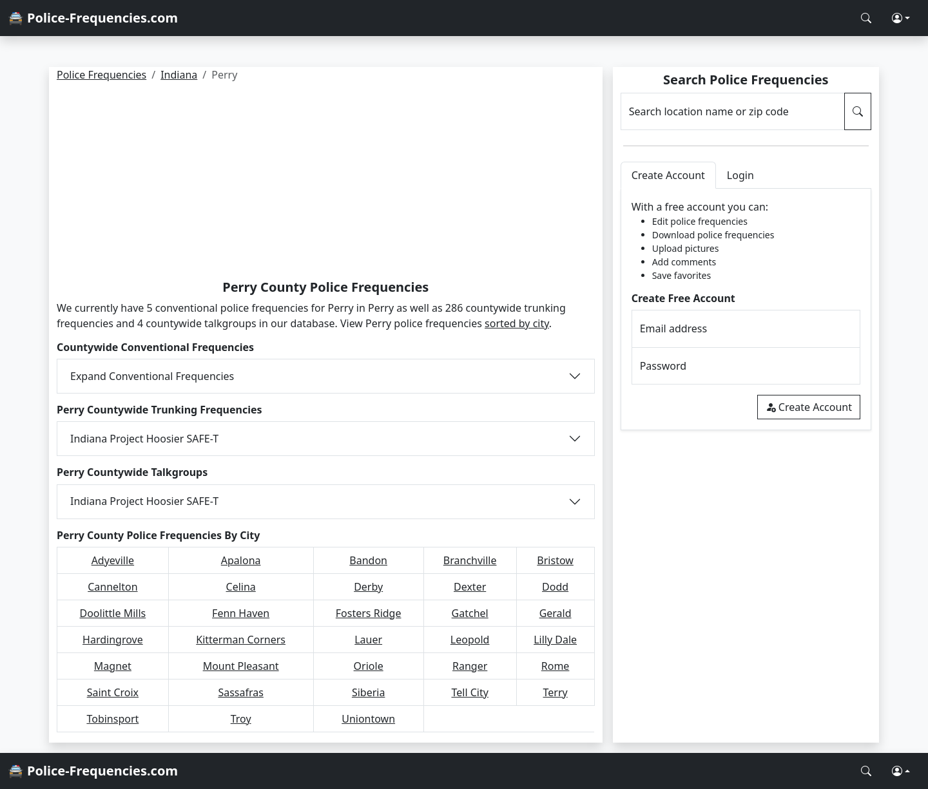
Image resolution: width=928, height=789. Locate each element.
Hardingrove (112, 639)
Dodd (555, 587)
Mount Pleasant (241, 666)
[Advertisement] (326, 183)
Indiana (178, 75)
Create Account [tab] (668, 175)
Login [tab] (740, 175)
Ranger (469, 666)
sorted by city (517, 323)
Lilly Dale (555, 639)
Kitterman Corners (240, 639)
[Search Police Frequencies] (866, 18)
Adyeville (113, 560)
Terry (555, 692)
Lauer (368, 639)
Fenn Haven (240, 613)
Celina (241, 587)
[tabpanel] (746, 309)
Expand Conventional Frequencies (152, 376)
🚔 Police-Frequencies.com (93, 17)
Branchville (470, 560)
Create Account (809, 407)
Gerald (555, 613)
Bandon (368, 560)
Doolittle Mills (113, 613)
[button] (901, 18)
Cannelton (112, 587)
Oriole (368, 666)
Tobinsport (112, 719)
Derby (368, 587)
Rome (555, 666)
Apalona (241, 560)
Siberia (368, 692)
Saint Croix (113, 692)
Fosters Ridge (368, 613)
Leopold (470, 639)
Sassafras (241, 692)
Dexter (470, 587)
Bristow (555, 560)
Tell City (469, 692)
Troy (241, 719)
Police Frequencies (101, 75)
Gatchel (470, 613)
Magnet (112, 666)
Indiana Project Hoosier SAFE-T (144, 439)
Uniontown (368, 719)
